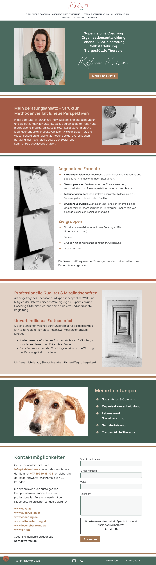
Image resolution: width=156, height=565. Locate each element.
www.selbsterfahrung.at (30, 521)
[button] (6, 559)
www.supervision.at (27, 513)
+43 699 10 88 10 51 (42, 473)
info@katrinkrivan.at (28, 469)
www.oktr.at (22, 529)
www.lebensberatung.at (30, 525)
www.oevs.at (22, 508)
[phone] (82, 560)
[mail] (74, 560)
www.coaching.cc (26, 517)
